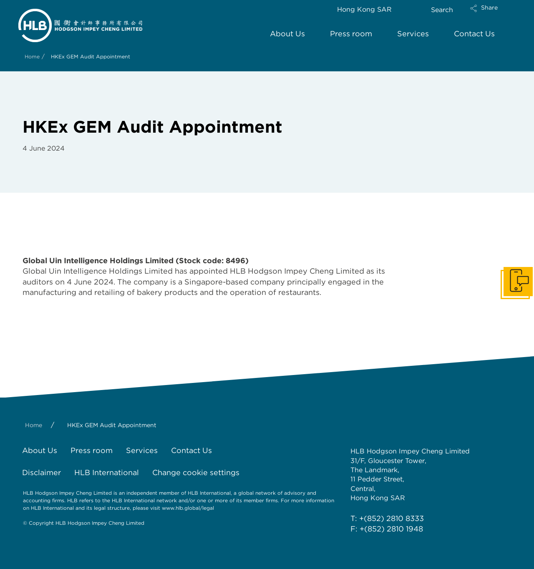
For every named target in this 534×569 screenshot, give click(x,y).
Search (442, 10)
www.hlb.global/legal (188, 508)
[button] (491, 14)
